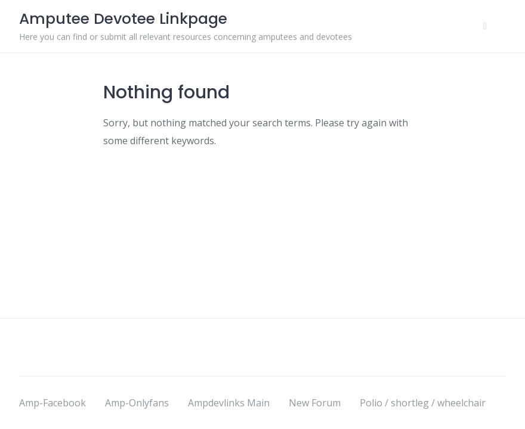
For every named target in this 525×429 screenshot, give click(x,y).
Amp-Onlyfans (137, 402)
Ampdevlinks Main (229, 402)
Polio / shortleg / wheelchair (423, 402)
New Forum (315, 402)
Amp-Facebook (52, 402)
